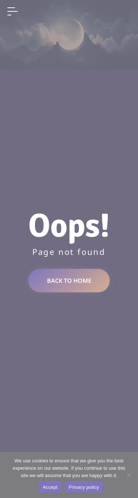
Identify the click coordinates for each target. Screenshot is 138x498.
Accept (50, 487)
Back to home (69, 281)
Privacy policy (84, 487)
